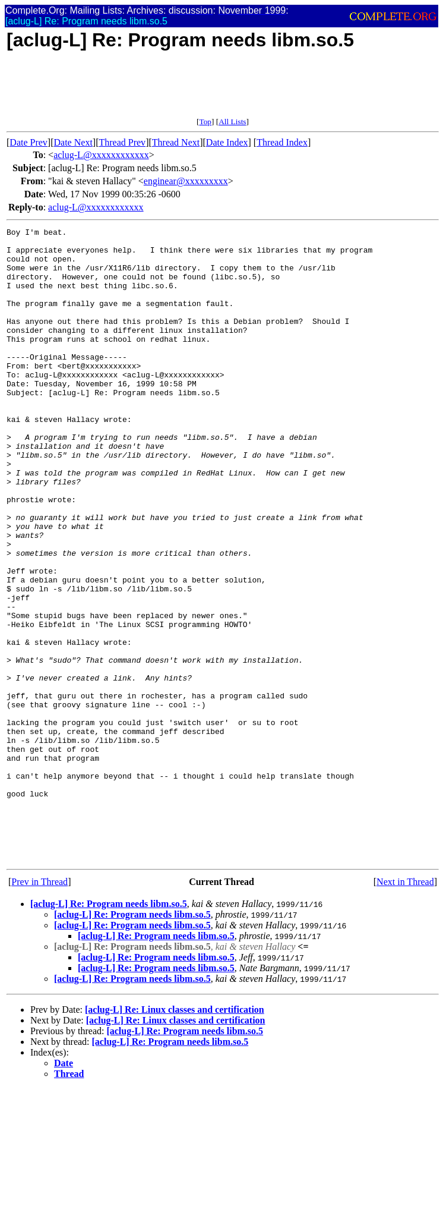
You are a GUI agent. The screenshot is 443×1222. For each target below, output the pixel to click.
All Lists (232, 121)
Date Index (227, 142)
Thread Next (176, 142)
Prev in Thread (39, 1008)
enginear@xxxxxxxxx (186, 181)
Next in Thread (405, 1008)
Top (205, 121)
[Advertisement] (223, 90)
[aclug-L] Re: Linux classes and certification (174, 1136)
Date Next (73, 142)
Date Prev (29, 142)
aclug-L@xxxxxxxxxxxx (100, 155)
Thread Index (282, 142)
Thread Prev (122, 142)
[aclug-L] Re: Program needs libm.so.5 (108, 1030)
